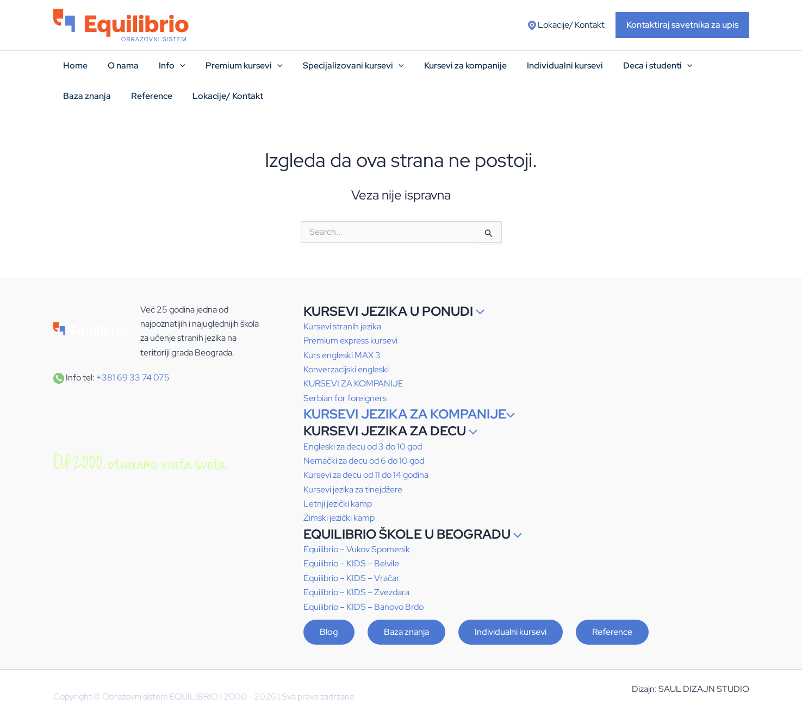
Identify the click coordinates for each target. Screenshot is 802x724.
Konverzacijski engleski (346, 369)
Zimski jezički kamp (339, 517)
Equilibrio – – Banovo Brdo (363, 607)
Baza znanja (406, 632)
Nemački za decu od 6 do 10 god (363, 460)
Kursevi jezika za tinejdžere (352, 489)
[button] (682, 25)
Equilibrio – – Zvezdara (356, 592)
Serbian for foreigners (345, 398)
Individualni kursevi (510, 632)
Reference (612, 632)
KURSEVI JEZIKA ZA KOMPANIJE (409, 413)
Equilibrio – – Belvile (351, 563)
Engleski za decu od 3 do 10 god (362, 446)
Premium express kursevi (350, 340)
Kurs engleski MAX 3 (342, 355)
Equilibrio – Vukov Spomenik (356, 549)
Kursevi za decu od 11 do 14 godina (365, 474)
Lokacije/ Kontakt (566, 24)
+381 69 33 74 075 (133, 377)
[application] (177, 66)
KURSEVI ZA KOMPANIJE (353, 383)
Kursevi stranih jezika (342, 326)
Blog (329, 632)
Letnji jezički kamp (337, 503)
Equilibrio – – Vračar (351, 578)
